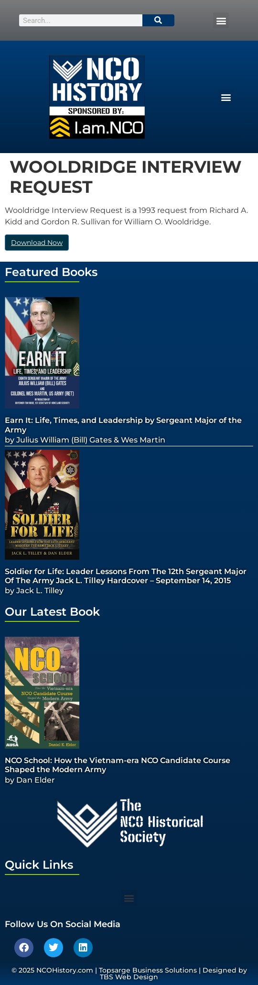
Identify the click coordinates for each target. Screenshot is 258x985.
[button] (221, 20)
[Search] (158, 20)
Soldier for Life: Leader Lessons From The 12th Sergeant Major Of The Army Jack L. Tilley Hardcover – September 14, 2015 (126, 576)
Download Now (37, 242)
